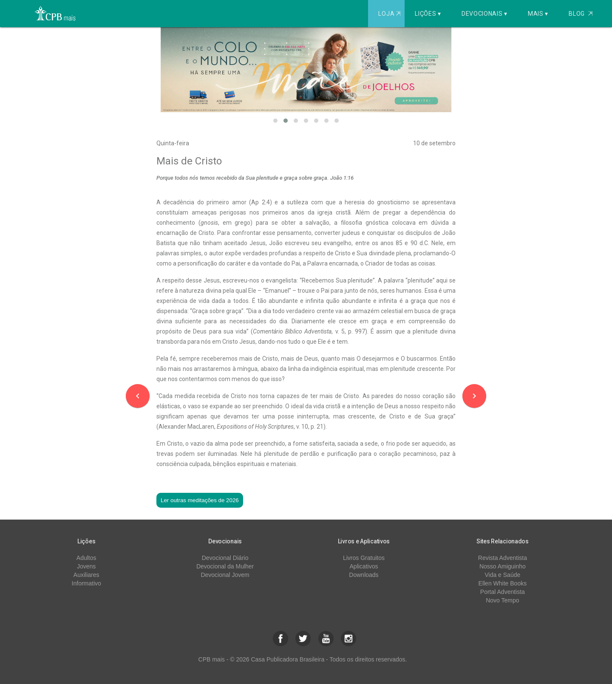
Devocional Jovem (225, 574)
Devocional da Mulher (225, 566)
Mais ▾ (538, 13)
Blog (581, 13)
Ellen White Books (503, 583)
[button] (275, 120)
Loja (390, 13)
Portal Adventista (502, 591)
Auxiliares (86, 574)
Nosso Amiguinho (502, 566)
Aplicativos (364, 566)
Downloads (363, 574)
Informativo (86, 583)
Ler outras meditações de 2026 (200, 500)
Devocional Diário (225, 557)
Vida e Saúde (502, 574)
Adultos (86, 557)
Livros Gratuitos (364, 557)
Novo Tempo (502, 600)
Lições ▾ (428, 13)
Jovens (86, 566)
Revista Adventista (502, 557)
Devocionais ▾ (484, 13)
